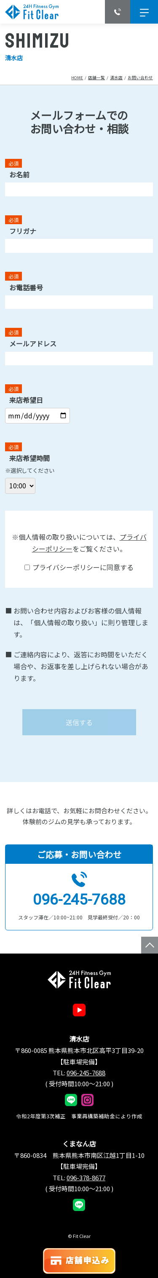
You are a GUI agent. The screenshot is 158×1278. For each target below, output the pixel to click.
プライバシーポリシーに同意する (79, 567)
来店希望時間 (29, 458)
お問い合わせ (140, 77)
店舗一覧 (96, 77)
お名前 (19, 174)
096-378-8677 (86, 1177)
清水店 (116, 77)
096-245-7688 (79, 899)
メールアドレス (32, 343)
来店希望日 (26, 400)
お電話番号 (26, 287)
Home (77, 77)
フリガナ (22, 231)
